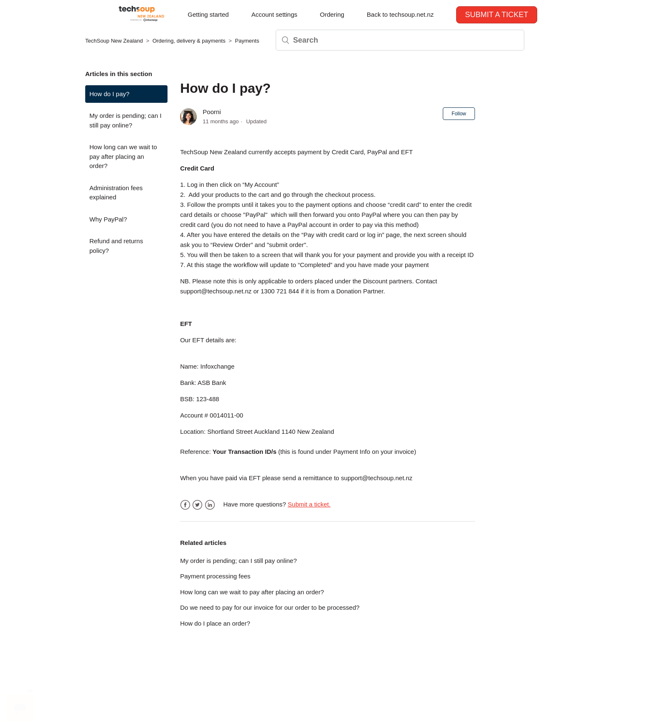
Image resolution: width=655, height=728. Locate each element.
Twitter (197, 505)
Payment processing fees (215, 576)
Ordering (332, 14)
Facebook (185, 505)
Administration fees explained (116, 192)
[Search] (400, 40)
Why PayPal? (108, 219)
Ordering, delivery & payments (189, 41)
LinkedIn (210, 505)
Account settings (274, 14)
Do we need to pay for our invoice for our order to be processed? (269, 607)
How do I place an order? (215, 623)
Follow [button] (459, 114)
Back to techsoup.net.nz (400, 14)
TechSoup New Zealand (114, 41)
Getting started (208, 14)
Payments (247, 41)
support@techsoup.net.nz (215, 291)
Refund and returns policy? (116, 245)
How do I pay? (109, 93)
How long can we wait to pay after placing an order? (123, 156)
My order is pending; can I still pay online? (125, 120)
